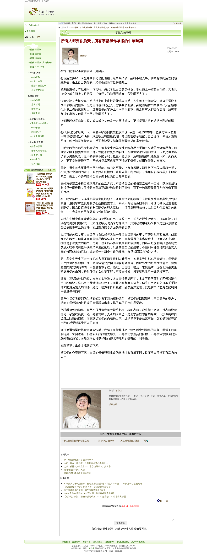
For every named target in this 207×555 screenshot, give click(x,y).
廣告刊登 (86, 544)
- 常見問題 (35, 163)
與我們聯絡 (110, 544)
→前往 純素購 (34, 58)
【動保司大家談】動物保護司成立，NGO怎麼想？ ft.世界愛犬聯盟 (94, 496)
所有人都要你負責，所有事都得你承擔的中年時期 (114, 27)
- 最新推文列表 (37, 90)
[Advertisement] (121, 9)
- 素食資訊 (35, 109)
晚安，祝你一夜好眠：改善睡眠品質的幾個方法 (85, 463)
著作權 (92, 551)
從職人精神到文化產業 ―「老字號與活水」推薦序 (86, 466)
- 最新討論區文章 (38, 85)
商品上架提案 (123, 544)
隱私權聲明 (98, 544)
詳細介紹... (114, 404)
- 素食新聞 (35, 104)
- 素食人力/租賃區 (38, 151)
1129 (38, 37)
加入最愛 (45, 1)
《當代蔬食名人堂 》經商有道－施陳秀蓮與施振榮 (86, 487)
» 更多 (49, 170)
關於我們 (66, 544)
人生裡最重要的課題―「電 (134, 440)
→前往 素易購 (34, 49)
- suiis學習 (35, 127)
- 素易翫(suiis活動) (39, 123)
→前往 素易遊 (34, 54)
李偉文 (74, 56)
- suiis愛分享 (36, 132)
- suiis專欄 (35, 100)
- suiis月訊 (35, 159)
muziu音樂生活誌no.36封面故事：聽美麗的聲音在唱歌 (88, 493)
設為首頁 (36, 1)
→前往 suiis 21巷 (36, 66)
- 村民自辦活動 (37, 136)
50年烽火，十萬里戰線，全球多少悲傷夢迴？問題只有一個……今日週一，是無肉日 (102, 483)
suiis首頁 (28, 1)
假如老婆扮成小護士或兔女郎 (77, 473)
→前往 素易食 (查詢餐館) (40, 62)
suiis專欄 (74, 27)
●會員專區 (30, 31)
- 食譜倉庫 (35, 113)
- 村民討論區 (36, 81)
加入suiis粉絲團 (138, 544)
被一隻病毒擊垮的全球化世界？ (78, 460)
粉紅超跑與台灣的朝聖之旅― (75, 440)
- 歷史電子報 (36, 155)
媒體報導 (76, 544)
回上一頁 (162, 501)
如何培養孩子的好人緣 (73, 470)
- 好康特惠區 (36, 146)
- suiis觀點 (35, 77)
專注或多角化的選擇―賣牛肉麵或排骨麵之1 (83, 490)
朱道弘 (60, 23)
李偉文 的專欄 (85, 27)
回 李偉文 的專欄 (105, 440)
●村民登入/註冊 (32, 25)
